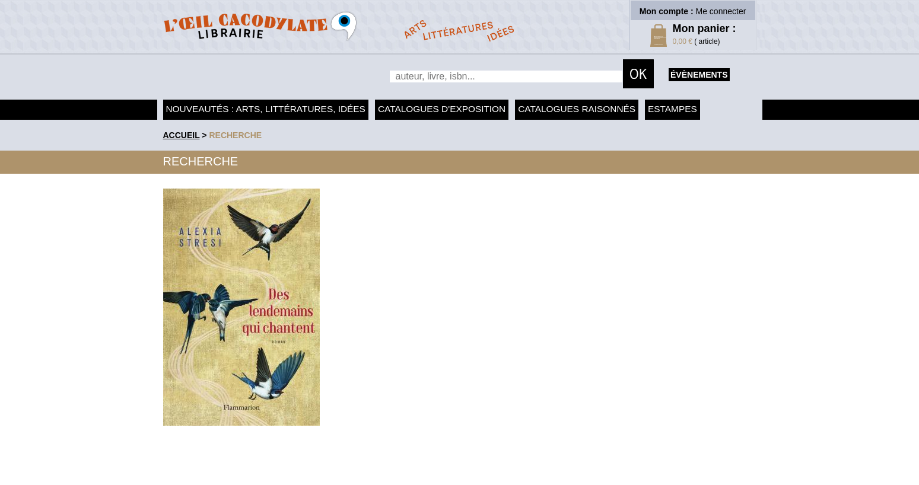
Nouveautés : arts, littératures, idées (265, 109)
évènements (698, 74)
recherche (235, 135)
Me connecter (721, 11)
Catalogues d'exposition (441, 109)
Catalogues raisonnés (576, 109)
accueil (181, 135)
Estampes (672, 109)
